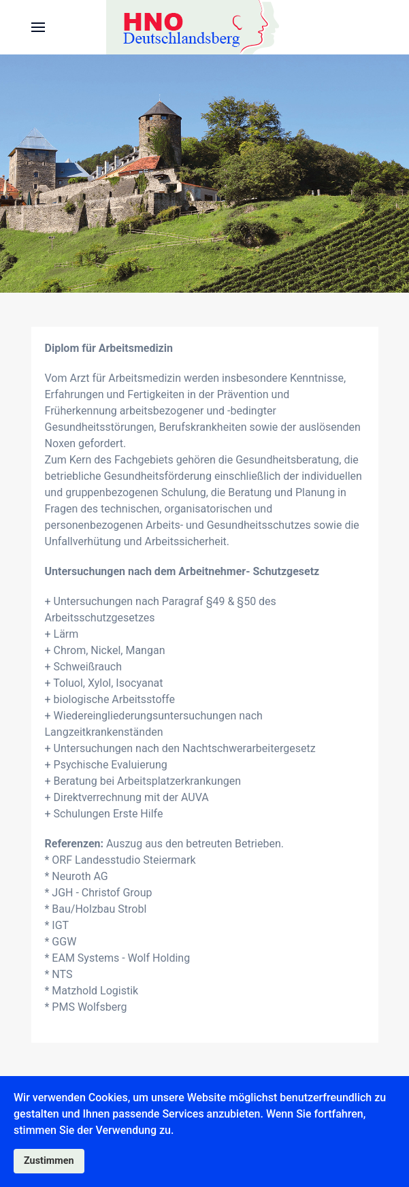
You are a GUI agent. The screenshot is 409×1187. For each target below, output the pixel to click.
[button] (38, 27)
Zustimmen (49, 1161)
